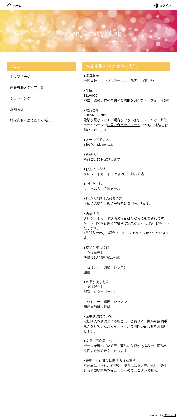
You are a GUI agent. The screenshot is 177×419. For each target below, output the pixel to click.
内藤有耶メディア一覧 (27, 87)
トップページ (20, 76)
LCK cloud (170, 415)
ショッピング (20, 98)
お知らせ (17, 109)
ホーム (14, 5)
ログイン (162, 5)
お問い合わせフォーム (123, 125)
